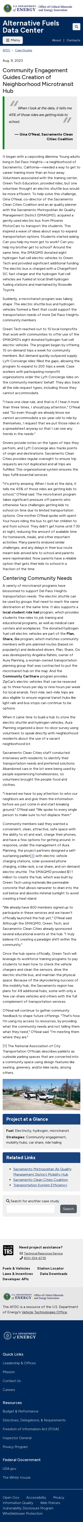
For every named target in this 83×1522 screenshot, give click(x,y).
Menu (13, 40)
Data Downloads (54, 1274)
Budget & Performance (21, 1411)
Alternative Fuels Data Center (31, 26)
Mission (9, 1372)
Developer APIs (16, 1279)
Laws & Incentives (18, 1274)
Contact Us (12, 1381)
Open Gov (11, 1497)
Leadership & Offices (19, 1363)
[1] (32, 856)
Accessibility (36, 1497)
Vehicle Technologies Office (44, 1312)
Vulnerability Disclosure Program (28, 1508)
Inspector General (17, 1438)
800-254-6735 (33, 1258)
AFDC (6, 50)
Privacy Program (15, 1447)
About (56, 40)
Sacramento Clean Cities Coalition (40, 1180)
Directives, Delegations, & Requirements (34, 1420)
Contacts (73, 40)
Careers (9, 1390)
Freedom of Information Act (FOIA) (31, 1429)
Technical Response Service (41, 1253)
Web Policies (50, 1503)
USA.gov (9, 1468)
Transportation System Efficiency (40, 1185)
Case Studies (23, 50)
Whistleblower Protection (23, 1513)
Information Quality (18, 1503)
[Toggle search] (77, 26)
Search (68, 1209)
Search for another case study (32, 1201)
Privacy (58, 1497)
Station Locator (50, 1268)
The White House (17, 1477)
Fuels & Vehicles (16, 1268)
